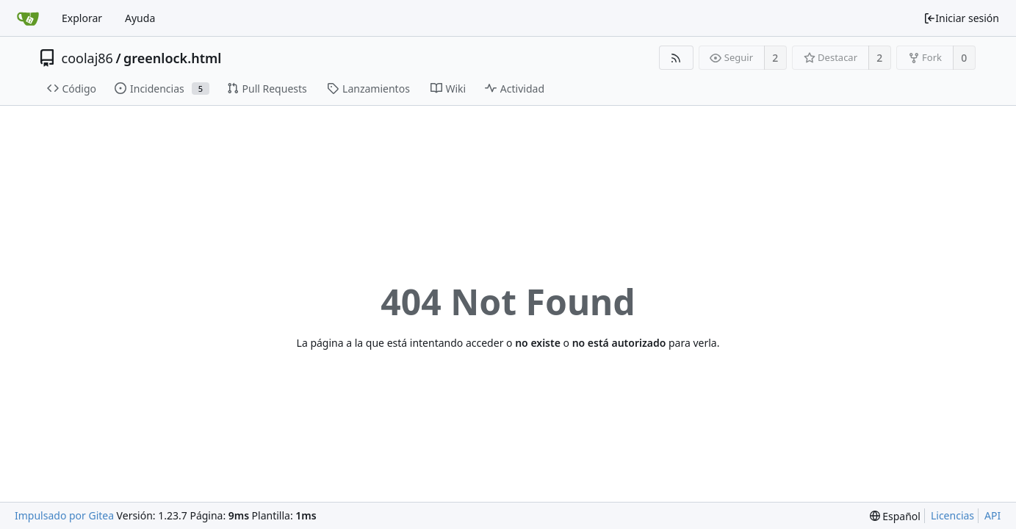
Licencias (952, 515)
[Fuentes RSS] (676, 58)
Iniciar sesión (961, 18)
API (992, 515)
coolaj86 (87, 58)
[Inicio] (27, 18)
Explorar (82, 18)
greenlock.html (172, 58)
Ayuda (140, 18)
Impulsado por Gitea (64, 515)
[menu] (895, 516)
